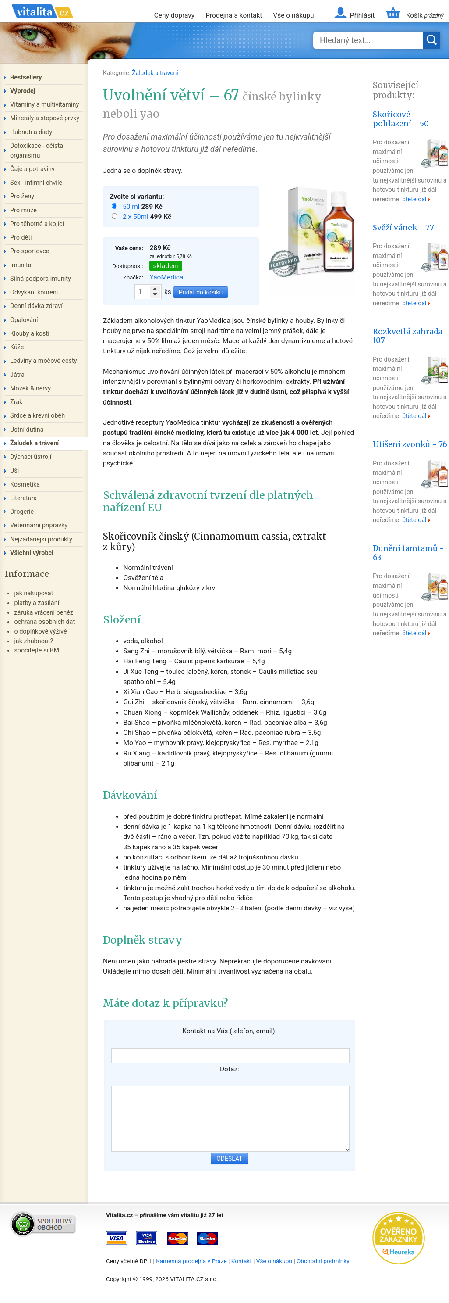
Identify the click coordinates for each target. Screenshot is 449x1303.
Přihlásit (362, 15)
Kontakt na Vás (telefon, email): (229, 1031)
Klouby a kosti (29, 333)
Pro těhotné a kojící (37, 224)
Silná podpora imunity (40, 279)
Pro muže (23, 210)
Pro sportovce (29, 251)
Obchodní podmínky (323, 1260)
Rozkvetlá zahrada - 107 (411, 336)
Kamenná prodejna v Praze (191, 1260)
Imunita (21, 265)
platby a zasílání (36, 603)
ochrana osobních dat (44, 622)
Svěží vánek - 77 (403, 228)
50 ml (132, 207)
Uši (14, 470)
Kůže (17, 347)
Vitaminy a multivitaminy (44, 104)
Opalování (24, 320)
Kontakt (241, 1260)
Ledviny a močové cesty (43, 361)
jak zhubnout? (33, 641)
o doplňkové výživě (40, 631)
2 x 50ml (136, 217)
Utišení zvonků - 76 (410, 444)
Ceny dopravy (174, 15)
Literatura (23, 498)
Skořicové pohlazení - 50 (401, 119)
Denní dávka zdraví (36, 306)
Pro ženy (22, 196)
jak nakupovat (33, 593)
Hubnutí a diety (31, 132)
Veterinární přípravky (38, 525)
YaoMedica (166, 277)
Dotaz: (229, 1069)
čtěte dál (414, 199)
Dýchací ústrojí (30, 457)
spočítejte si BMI (37, 650)
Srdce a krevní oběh (37, 415)
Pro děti (21, 237)
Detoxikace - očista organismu (36, 150)
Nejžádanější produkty (41, 539)
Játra (17, 375)
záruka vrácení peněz (43, 612)
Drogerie (22, 511)
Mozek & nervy (30, 388)
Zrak (16, 402)
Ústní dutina (27, 429)
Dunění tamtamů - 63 (408, 553)
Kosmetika (25, 484)
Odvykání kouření (34, 292)
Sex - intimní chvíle (36, 182)
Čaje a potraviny (32, 169)
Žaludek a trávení (155, 72)
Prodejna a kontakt (233, 15)
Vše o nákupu (293, 15)
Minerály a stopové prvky (44, 118)
